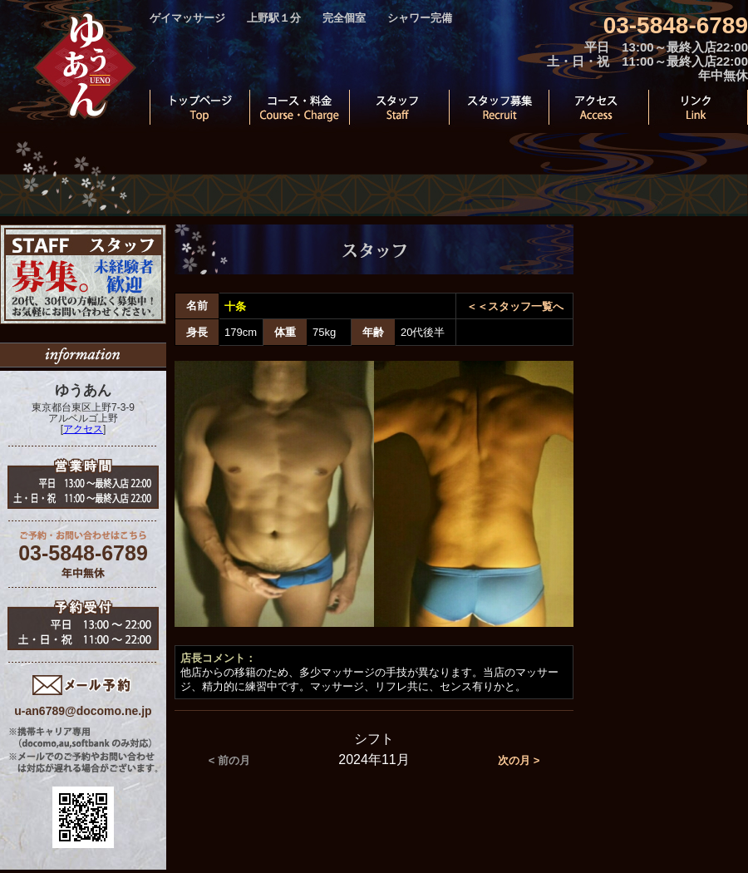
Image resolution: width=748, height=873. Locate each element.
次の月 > (518, 760)
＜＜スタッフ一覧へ (514, 306)
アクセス (83, 429)
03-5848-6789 (675, 25)
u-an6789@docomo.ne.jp (82, 711)
